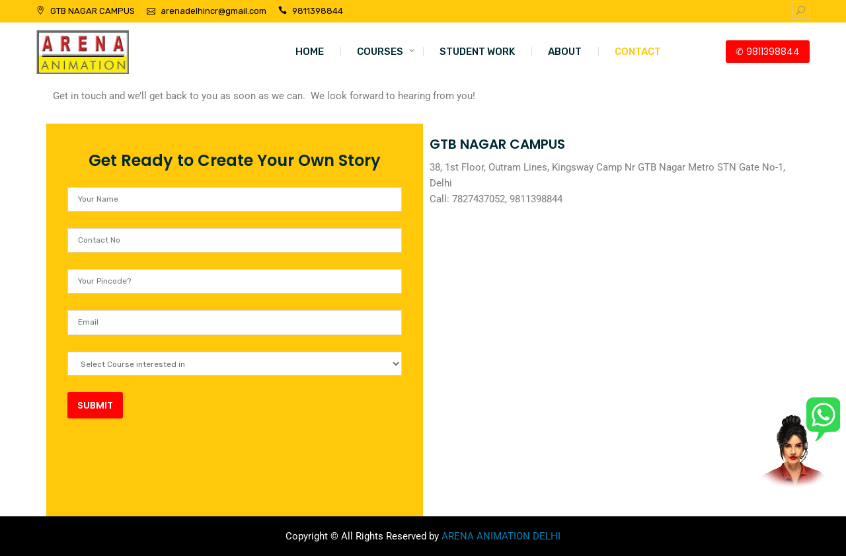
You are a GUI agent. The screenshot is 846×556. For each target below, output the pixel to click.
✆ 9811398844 (768, 51)
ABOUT (565, 52)
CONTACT (638, 52)
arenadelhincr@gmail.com (213, 11)
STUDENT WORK (477, 52)
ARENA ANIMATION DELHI (501, 536)
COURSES (380, 52)
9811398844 (317, 11)
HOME (309, 52)
